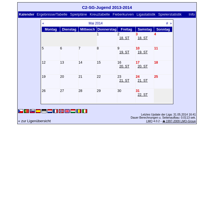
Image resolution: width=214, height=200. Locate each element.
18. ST (124, 38)
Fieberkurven (123, 14)
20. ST (124, 66)
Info (192, 14)
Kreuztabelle (100, 14)
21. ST (124, 80)
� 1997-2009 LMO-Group (179, 121)
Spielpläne (78, 14)
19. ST (124, 52)
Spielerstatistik (170, 14)
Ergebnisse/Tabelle (52, 14)
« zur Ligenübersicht (34, 121)
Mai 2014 (96, 23)
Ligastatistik (146, 14)
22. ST (143, 95)
